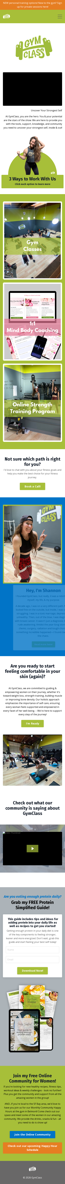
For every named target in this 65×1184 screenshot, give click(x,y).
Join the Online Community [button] (32, 1134)
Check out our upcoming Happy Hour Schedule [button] (32, 1148)
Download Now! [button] (32, 970)
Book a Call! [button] (32, 486)
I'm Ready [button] (32, 723)
